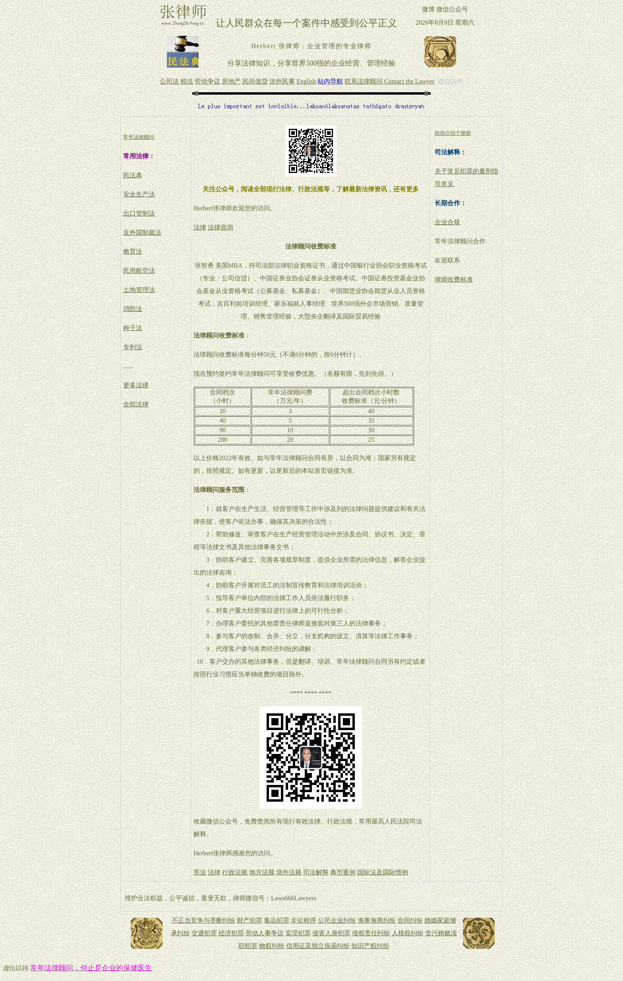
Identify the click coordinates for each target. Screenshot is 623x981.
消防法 (132, 308)
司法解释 (316, 872)
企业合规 (447, 222)
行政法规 (235, 872)
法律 (199, 227)
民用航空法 (139, 270)
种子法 (132, 327)
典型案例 (343, 872)
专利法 (132, 347)
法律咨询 (220, 227)
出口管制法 (139, 213)
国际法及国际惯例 (382, 872)
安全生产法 (139, 194)
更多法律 (136, 385)
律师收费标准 (454, 279)
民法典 (132, 175)
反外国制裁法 (142, 232)
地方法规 (262, 872)
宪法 (199, 872)
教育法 (132, 251)
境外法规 (289, 872)
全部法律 (136, 404)
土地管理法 (139, 289)
